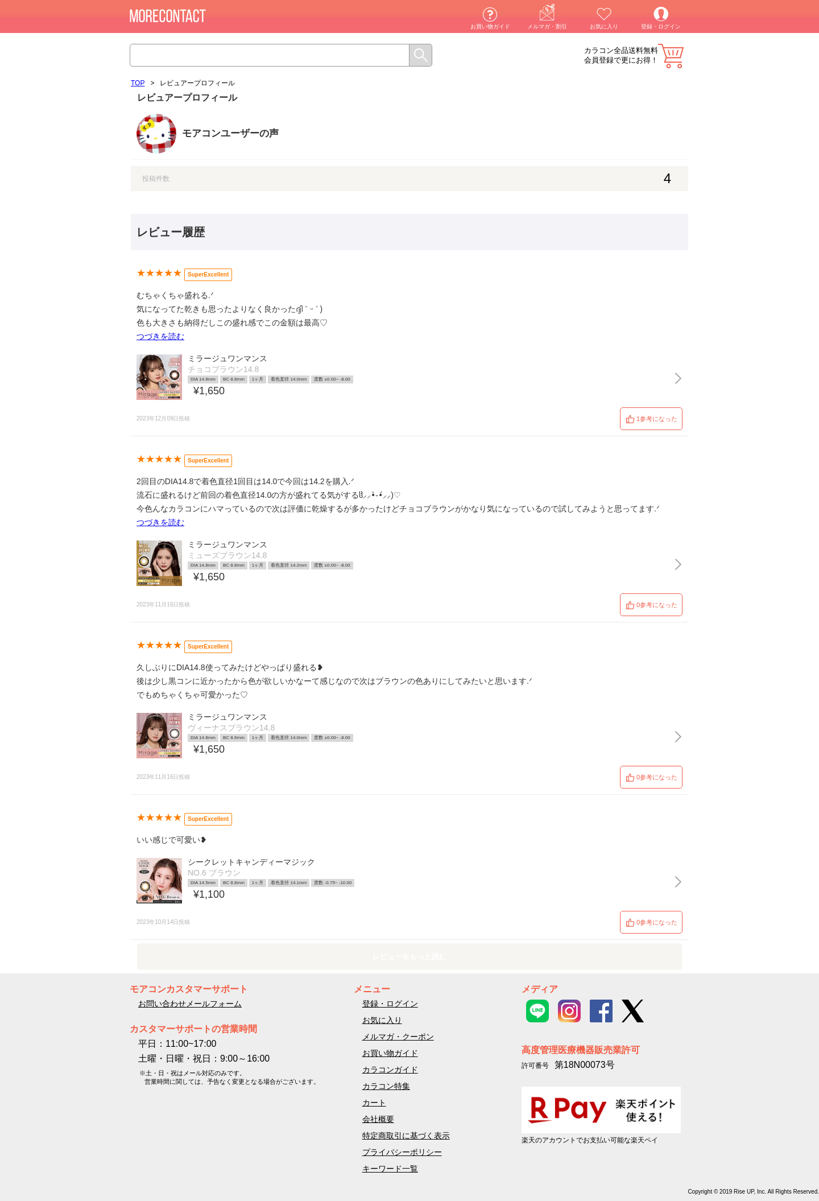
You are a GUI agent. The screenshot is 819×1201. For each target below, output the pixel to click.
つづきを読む (160, 336)
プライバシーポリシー (402, 1152)
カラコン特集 (386, 1086)
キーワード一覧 (390, 1168)
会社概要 (378, 1119)
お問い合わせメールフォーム (190, 1003)
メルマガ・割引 (547, 26)
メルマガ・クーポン (398, 1036)
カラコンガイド (390, 1069)
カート (671, 56)
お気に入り (604, 26)
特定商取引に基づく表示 (406, 1135)
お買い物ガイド (490, 26)
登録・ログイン (661, 26)
